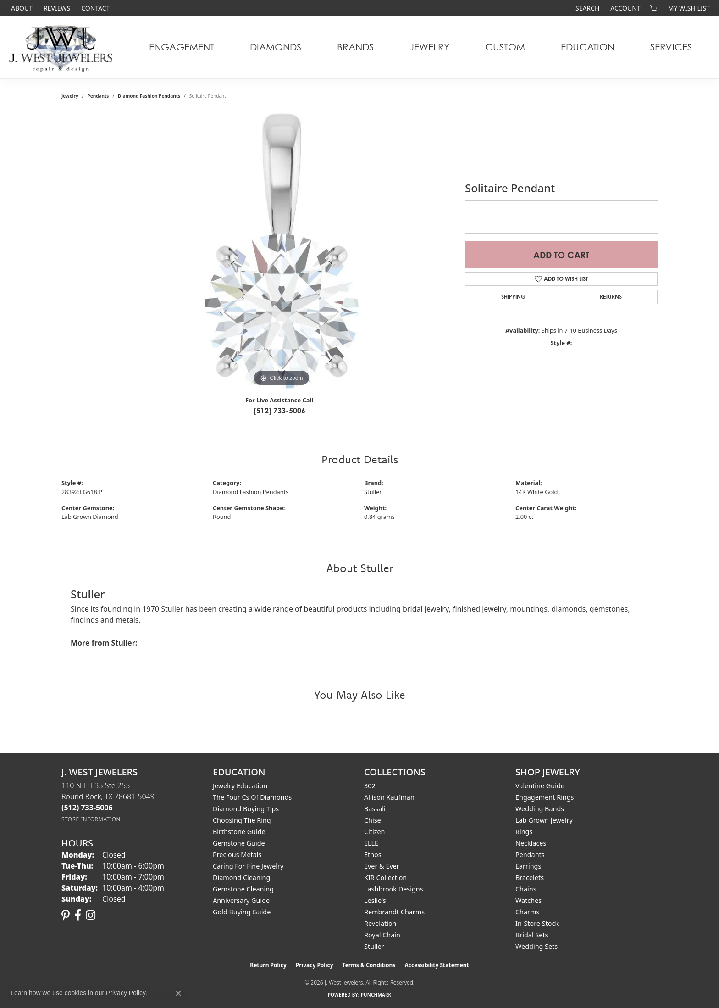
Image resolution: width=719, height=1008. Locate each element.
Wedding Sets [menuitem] (536, 946)
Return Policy (268, 965)
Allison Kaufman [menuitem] (389, 797)
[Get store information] (91, 819)
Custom (505, 47)
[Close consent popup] (178, 993)
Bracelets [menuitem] (529, 877)
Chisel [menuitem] (373, 820)
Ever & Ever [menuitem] (381, 866)
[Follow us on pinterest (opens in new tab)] (65, 915)
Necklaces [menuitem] (530, 843)
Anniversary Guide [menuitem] (241, 900)
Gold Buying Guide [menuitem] (242, 912)
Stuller (373, 492)
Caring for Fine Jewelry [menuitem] (248, 866)
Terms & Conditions (369, 965)
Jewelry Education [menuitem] (240, 785)
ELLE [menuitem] (371, 843)
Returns (611, 296)
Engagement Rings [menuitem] (544, 797)
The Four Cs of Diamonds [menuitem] (252, 797)
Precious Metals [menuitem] (237, 854)
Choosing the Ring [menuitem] (242, 820)
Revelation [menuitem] (380, 923)
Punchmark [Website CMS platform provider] (376, 994)
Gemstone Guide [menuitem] (239, 843)
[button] (586, 8)
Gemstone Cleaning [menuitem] (243, 889)
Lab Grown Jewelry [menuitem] (544, 820)
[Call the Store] (87, 807)
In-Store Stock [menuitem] (537, 923)
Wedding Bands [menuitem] (539, 808)
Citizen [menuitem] (374, 831)
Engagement (181, 47)
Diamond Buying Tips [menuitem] (246, 808)
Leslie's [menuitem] (375, 900)
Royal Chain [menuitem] (382, 934)
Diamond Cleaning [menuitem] (241, 877)
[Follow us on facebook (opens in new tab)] (77, 915)
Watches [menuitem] (528, 900)
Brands (355, 47)
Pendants (98, 96)
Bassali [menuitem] (375, 808)
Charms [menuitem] (527, 912)
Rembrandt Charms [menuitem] (394, 912)
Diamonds (275, 47)
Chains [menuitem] (525, 889)
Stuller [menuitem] (374, 946)
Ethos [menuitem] (373, 854)
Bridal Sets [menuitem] (531, 934)
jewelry (69, 96)
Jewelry (429, 47)
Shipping (513, 296)
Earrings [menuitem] (528, 866)
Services (671, 47)
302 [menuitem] (370, 785)
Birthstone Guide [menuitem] (239, 831)
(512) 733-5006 (279, 410)
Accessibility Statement (436, 965)
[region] (281, 251)
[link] (21, 8)
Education (587, 47)
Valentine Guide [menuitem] (539, 785)
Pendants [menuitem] (530, 854)
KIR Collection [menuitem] (385, 877)
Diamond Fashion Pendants (149, 96)
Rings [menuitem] (523, 831)
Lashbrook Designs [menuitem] (393, 889)
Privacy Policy (314, 965)
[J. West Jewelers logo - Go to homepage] (63, 47)
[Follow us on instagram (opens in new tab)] (90, 915)
